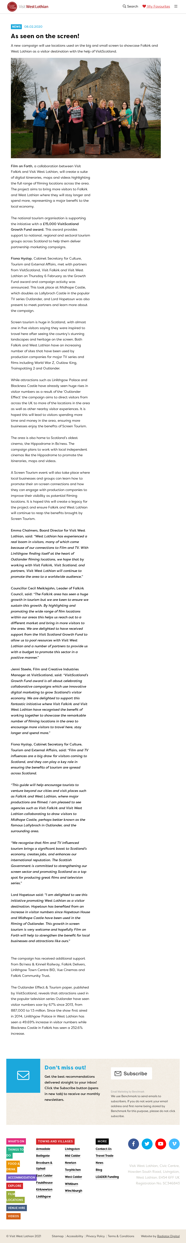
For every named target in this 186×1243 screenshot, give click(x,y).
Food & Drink (13, 1167)
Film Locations (14, 1197)
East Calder (44, 1176)
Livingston (72, 1149)
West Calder (73, 1177)
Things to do (15, 1152)
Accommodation (21, 1178)
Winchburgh (73, 1191)
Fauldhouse (44, 1183)
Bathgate (43, 1156)
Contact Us (104, 1149)
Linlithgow (43, 1197)
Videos (13, 1216)
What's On (16, 1141)
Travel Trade (104, 1156)
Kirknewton (44, 1189)
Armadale (43, 1149)
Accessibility (75, 1236)
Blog (99, 1170)
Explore (14, 1186)
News (99, 1163)
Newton (70, 1163)
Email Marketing (120, 1091)
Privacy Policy (95, 1236)
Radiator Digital (168, 1236)
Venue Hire (16, 1208)
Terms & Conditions (121, 1236)
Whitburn (71, 1184)
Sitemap (58, 1236)
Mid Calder (72, 1156)
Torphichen (73, 1170)
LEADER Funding (107, 1177)
